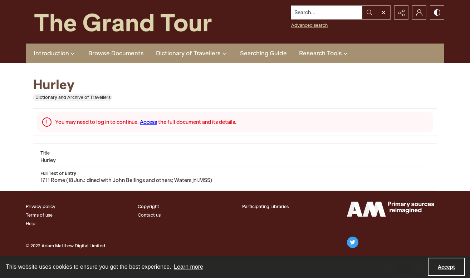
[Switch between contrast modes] (437, 12)
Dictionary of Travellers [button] (192, 53)
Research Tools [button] (324, 53)
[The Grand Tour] (139, 22)
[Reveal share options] (401, 12)
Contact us (149, 215)
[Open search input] (383, 12)
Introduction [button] (55, 53)
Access (148, 122)
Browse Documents (116, 53)
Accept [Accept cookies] (446, 267)
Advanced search (309, 25)
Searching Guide (263, 53)
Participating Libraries (265, 206)
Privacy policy (40, 206)
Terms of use (39, 215)
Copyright (148, 206)
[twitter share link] (352, 242)
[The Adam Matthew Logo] (390, 209)
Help (30, 223)
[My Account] (419, 12)
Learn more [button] (188, 267)
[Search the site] (327, 12)
